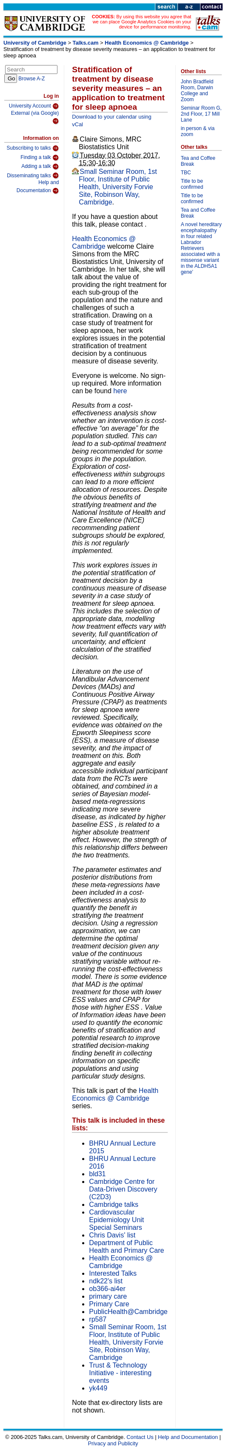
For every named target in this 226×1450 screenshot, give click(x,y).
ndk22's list (106, 1281)
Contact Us (139, 1437)
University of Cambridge (34, 43)
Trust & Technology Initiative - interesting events (120, 1373)
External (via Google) (35, 117)
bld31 (97, 1174)
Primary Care (109, 1304)
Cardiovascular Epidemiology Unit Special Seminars (116, 1220)
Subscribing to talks (32, 148)
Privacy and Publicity (113, 1443)
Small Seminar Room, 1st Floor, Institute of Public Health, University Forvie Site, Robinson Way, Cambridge (118, 187)
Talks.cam (86, 43)
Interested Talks (113, 1273)
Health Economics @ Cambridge (147, 43)
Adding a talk (40, 166)
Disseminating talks (33, 175)
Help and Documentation (38, 186)
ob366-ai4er (107, 1288)
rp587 (97, 1319)
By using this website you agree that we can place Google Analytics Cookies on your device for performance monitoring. (142, 21)
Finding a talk (39, 157)
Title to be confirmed (192, 184)
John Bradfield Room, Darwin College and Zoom (197, 90)
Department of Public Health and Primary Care (126, 1246)
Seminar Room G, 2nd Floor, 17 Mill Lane (201, 114)
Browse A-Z (31, 79)
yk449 (98, 1388)
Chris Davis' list (112, 1235)
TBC (186, 173)
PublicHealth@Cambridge (128, 1311)
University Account (34, 106)
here (120, 390)
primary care (108, 1296)
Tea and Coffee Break (198, 161)
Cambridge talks (113, 1204)
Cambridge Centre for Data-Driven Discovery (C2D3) (123, 1189)
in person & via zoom (198, 131)
